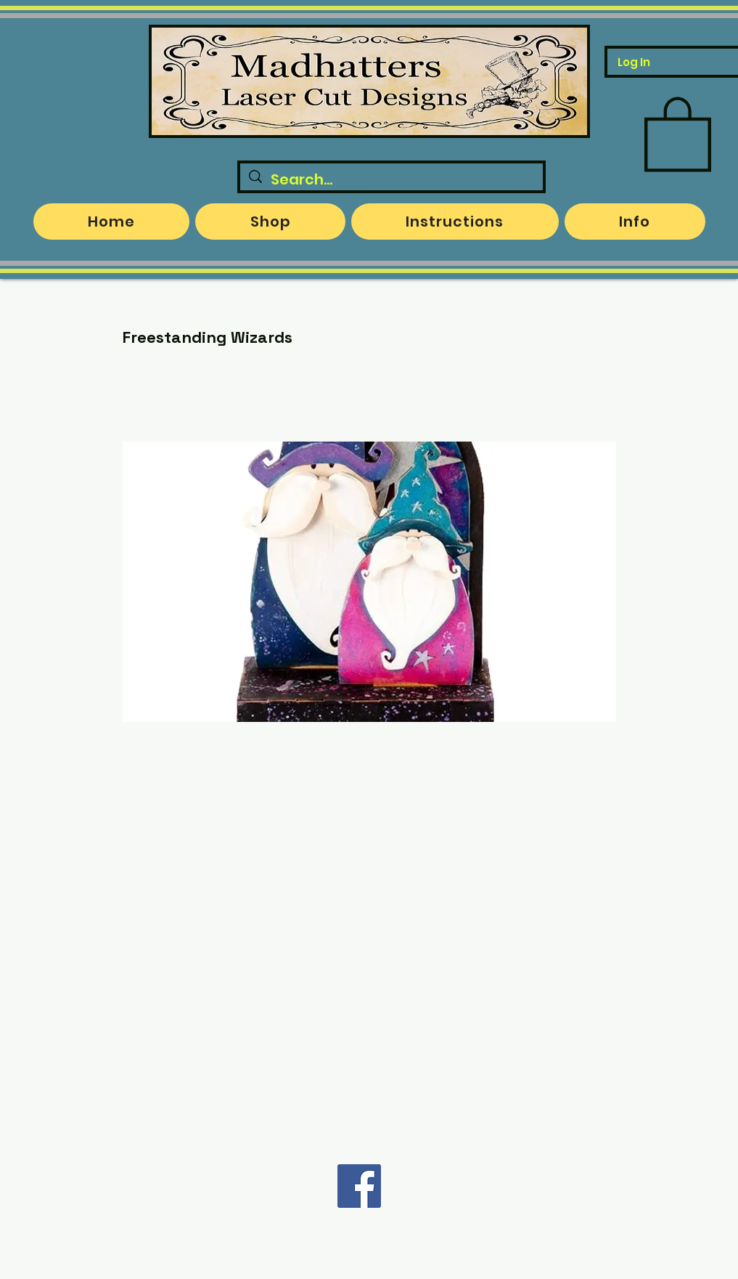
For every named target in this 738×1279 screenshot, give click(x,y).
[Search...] (391, 179)
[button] (677, 132)
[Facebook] (359, 1186)
